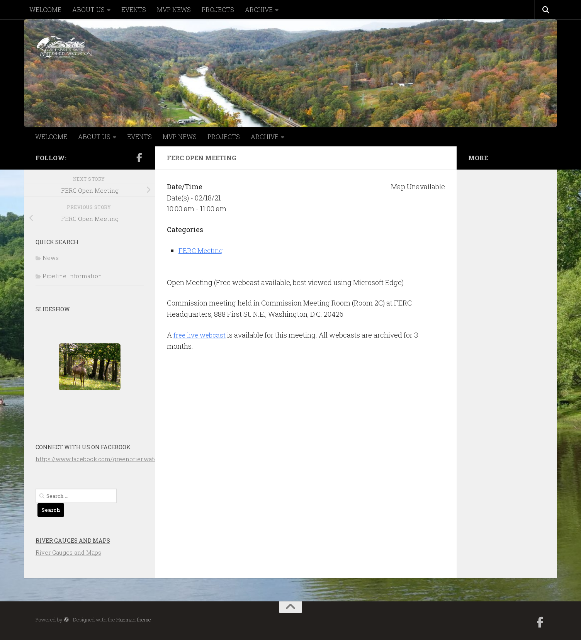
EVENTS (133, 9)
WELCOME (45, 9)
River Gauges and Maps (73, 540)
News (50, 257)
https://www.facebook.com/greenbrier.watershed (105, 459)
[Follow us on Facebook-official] (139, 157)
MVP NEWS (174, 9)
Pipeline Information (72, 276)
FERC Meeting (201, 250)
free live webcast (200, 335)
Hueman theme (133, 619)
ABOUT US (88, 9)
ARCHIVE (259, 9)
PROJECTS (218, 9)
